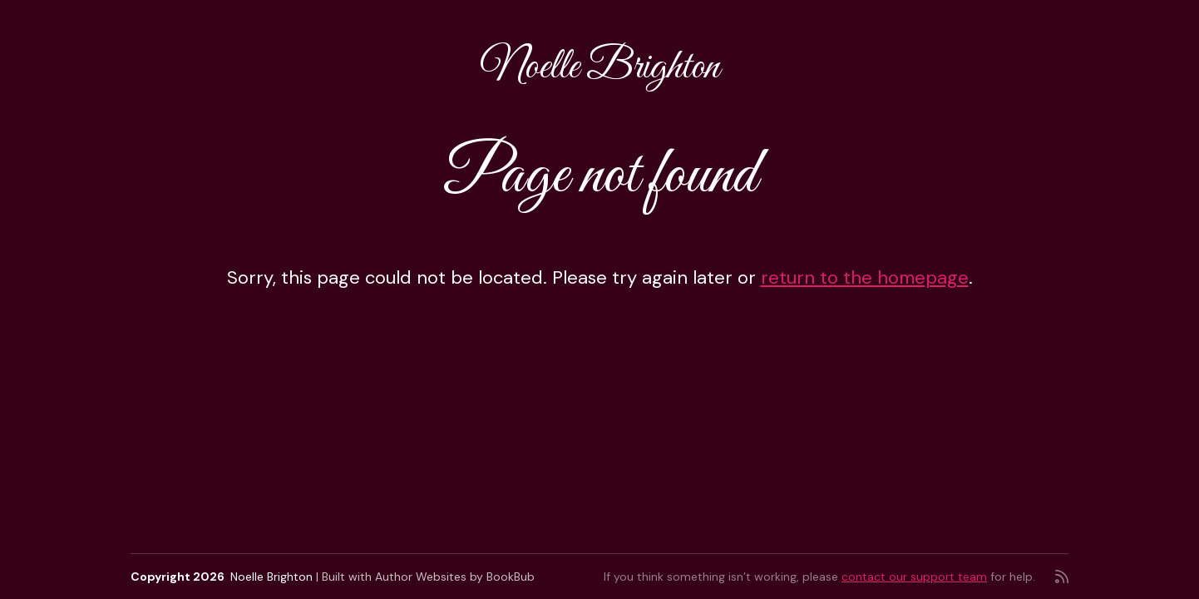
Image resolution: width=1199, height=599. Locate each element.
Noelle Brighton (600, 68)
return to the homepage (865, 277)
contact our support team (914, 576)
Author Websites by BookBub (455, 576)
